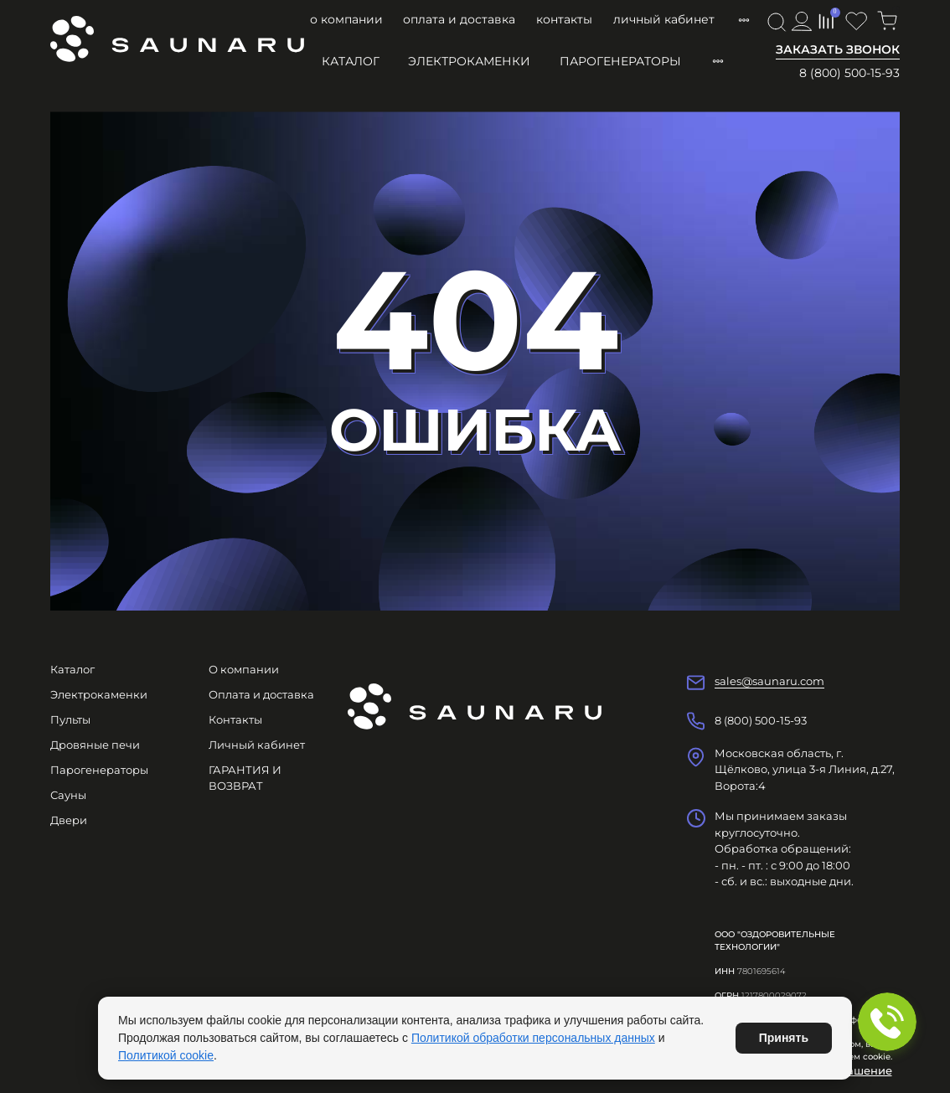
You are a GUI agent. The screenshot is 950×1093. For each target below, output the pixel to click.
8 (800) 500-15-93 (849, 72)
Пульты (70, 719)
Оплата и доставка (459, 19)
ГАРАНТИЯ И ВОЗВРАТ (245, 778)
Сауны (68, 795)
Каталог (350, 61)
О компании (346, 19)
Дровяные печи (95, 744)
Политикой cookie (166, 1055)
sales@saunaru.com (769, 681)
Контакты (564, 19)
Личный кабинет (664, 19)
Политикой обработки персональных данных (533, 1037)
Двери (68, 820)
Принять (783, 1037)
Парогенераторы (620, 61)
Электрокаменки (469, 61)
